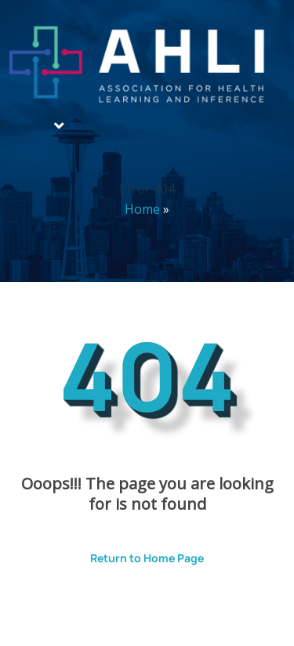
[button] (59, 126)
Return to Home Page (135, 552)
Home (142, 209)
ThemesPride (187, 612)
